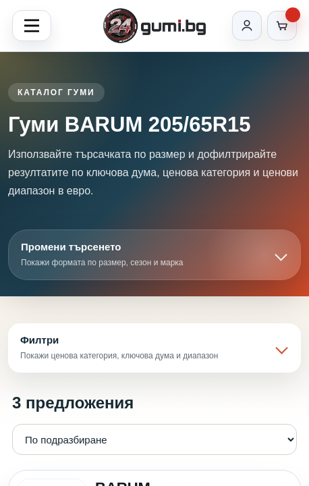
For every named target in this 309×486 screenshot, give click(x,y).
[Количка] (282, 25)
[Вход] (247, 25)
